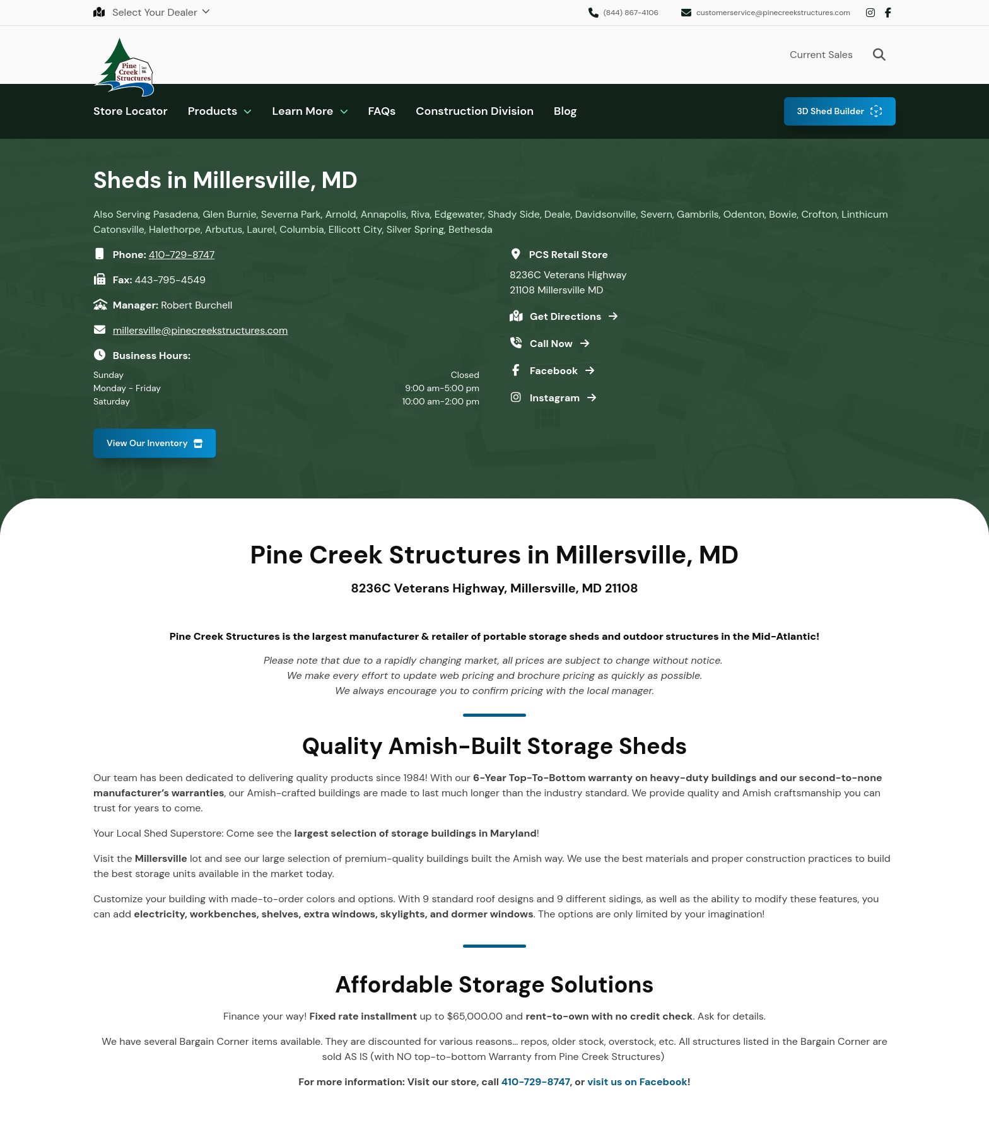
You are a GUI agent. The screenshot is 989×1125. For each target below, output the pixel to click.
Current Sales (821, 54)
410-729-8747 (181, 254)
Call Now (552, 343)
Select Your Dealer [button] (146, 12)
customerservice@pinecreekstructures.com (773, 13)
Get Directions (567, 316)
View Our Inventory (147, 443)
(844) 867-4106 (631, 13)
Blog (565, 111)
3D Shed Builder (830, 111)
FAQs (382, 111)
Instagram (870, 12)
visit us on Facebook (637, 1081)
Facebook (888, 12)
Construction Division (475, 111)
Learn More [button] (302, 111)
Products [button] (213, 111)
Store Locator (130, 111)
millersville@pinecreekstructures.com (200, 330)
